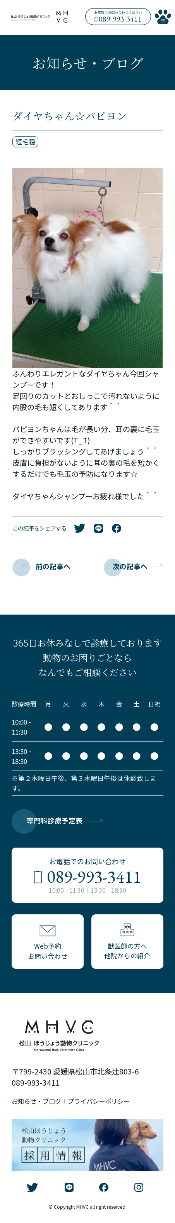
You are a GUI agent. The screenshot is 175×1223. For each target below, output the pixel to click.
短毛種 (25, 142)
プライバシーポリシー (104, 1103)
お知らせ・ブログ (38, 1103)
